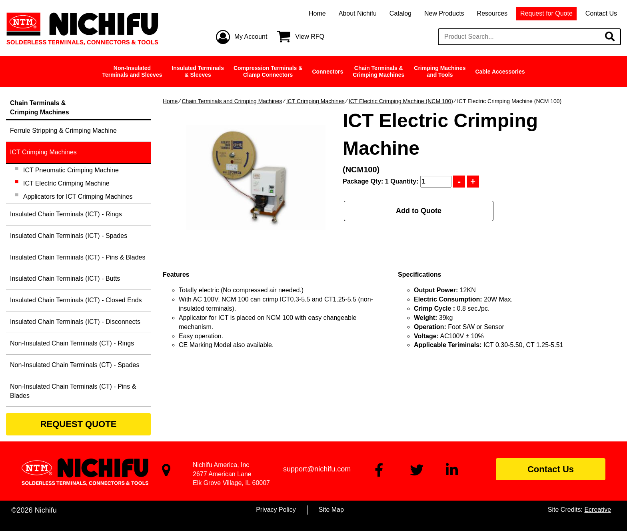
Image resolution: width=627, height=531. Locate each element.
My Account (251, 36)
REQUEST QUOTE (78, 424)
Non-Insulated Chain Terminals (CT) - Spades (74, 364)
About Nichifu (358, 13)
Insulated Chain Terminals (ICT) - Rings (66, 214)
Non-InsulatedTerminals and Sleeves (132, 71)
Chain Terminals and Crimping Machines (232, 101)
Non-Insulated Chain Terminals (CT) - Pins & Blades (73, 391)
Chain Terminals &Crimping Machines (378, 71)
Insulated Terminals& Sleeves (198, 71)
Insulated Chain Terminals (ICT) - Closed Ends (76, 300)
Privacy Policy (276, 509)
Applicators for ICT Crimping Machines (78, 196)
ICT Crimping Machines (315, 101)
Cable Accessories (500, 71)
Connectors (327, 71)
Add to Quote (418, 211)
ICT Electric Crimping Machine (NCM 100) (401, 101)
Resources (492, 13)
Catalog (400, 13)
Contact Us (601, 13)
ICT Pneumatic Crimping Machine (71, 170)
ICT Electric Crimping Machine (66, 183)
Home (317, 13)
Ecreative (597, 509)
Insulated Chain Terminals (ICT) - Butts (65, 278)
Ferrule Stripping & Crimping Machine (63, 130)
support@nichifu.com (317, 469)
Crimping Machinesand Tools (439, 71)
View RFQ (309, 36)
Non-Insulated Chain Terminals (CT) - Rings (72, 343)
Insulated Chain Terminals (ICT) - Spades (68, 235)
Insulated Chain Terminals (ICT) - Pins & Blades (78, 257)
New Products (444, 13)
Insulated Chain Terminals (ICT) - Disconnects (75, 321)
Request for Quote (546, 13)
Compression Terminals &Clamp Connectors (268, 71)
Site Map (331, 509)
